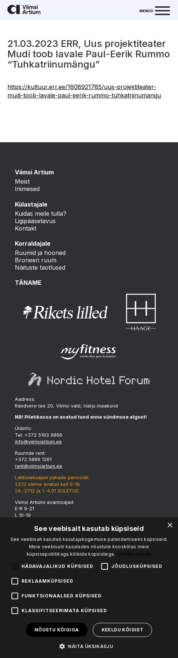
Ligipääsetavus (35, 221)
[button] (89, 645)
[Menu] (154, 10)
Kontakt (25, 228)
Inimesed (27, 188)
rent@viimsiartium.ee (38, 466)
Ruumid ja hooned (40, 252)
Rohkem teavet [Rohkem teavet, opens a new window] (133, 554)
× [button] (169, 525)
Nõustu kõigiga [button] (56, 630)
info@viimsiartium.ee (38, 441)
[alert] (89, 588)
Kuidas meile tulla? (40, 213)
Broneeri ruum (35, 260)
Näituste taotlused (40, 267)
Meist (22, 181)
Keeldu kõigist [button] (123, 630)
